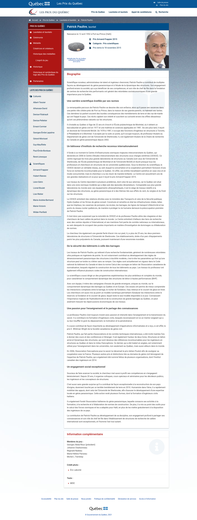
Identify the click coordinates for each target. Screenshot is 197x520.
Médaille (37, 43)
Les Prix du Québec (70, 3)
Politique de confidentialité (104, 499)
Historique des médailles (44, 54)
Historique (37, 67)
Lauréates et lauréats (118, 12)
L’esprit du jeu (42, 60)
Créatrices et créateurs (43, 48)
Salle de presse (72, 499)
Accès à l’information (147, 499)
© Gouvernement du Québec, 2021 (98, 515)
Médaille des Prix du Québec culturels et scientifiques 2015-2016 (76, 60)
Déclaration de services (127, 499)
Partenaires (38, 81)
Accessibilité (46, 499)
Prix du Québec (98, 12)
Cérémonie (38, 37)
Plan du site (58, 499)
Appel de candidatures (142, 12)
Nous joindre (86, 499)
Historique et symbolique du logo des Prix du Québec (45, 73)
